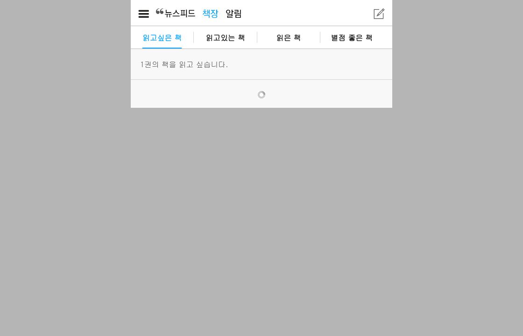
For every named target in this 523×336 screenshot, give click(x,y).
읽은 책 (288, 37)
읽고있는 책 (225, 37)
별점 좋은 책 (352, 37)
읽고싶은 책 (162, 37)
